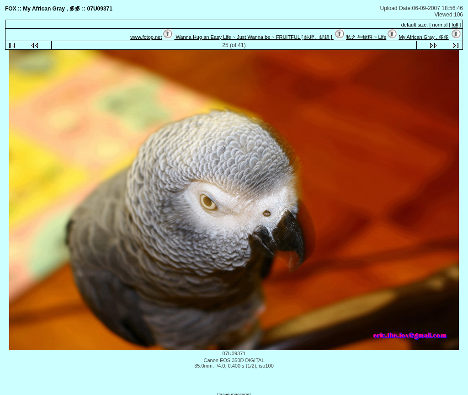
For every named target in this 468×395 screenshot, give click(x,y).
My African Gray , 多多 (423, 37)
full (455, 24)
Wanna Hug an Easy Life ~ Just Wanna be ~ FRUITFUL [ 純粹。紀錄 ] (253, 37)
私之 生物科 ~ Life (366, 37)
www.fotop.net (146, 37)
